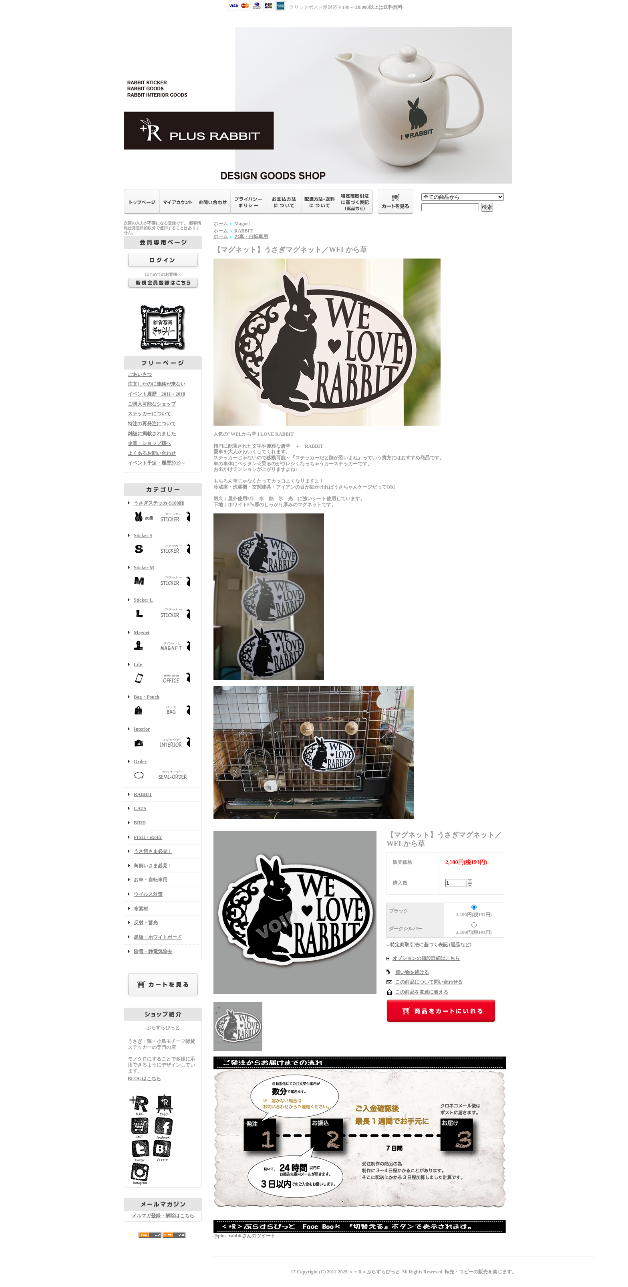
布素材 (141, 908)
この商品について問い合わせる (429, 982)
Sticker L (163, 609)
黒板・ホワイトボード (158, 937)
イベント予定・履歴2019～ (156, 463)
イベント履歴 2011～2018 (156, 394)
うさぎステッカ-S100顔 (163, 512)
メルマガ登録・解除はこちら (163, 1215)
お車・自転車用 (150, 880)
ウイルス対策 (148, 894)
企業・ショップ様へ (149, 443)
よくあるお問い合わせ (152, 453)
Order (163, 771)
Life (163, 674)
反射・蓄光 (146, 922)
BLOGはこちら (144, 1078)
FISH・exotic (148, 837)
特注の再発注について (152, 423)
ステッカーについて (149, 413)
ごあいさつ (140, 374)
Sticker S (163, 545)
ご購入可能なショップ (152, 404)
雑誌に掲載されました (152, 433)
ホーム (220, 223)
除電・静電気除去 (153, 951)
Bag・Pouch (163, 706)
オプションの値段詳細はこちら (426, 958)
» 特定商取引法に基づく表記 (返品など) (428, 945)
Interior (163, 738)
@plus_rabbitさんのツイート (244, 1236)
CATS (140, 808)
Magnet (163, 642)
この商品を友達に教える (421, 992)
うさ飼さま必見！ (153, 851)
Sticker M (163, 577)
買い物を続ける (412, 972)
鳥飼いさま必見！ (153, 866)
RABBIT (143, 794)
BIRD (140, 823)
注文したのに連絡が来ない (156, 384)
